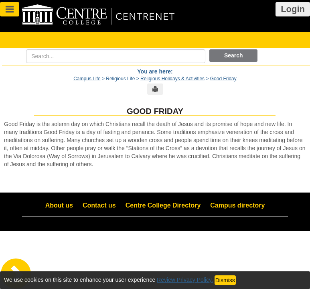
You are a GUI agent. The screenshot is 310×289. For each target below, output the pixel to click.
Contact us (99, 205)
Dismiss (225, 280)
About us (59, 205)
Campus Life (86, 78)
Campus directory (237, 205)
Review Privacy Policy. (185, 280)
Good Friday (223, 78)
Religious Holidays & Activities (172, 78)
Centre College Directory (163, 205)
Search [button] (233, 55)
